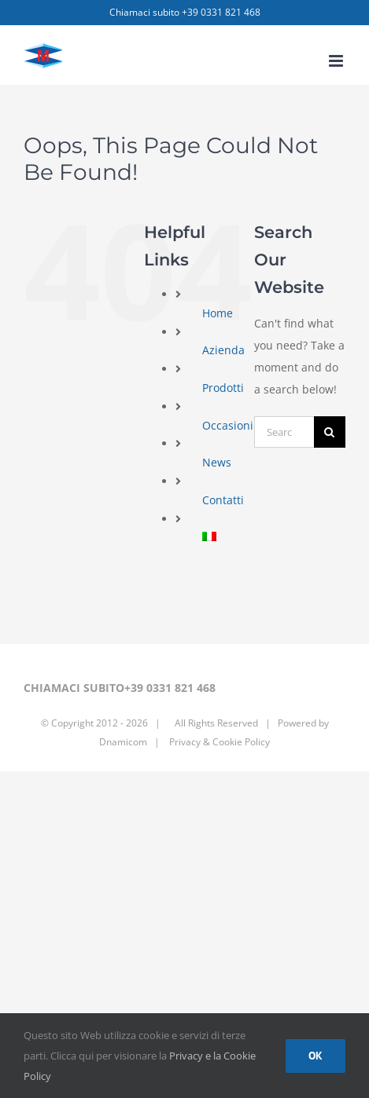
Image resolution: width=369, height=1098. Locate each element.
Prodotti (223, 387)
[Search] (329, 432)
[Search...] (284, 432)
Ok (315, 1056)
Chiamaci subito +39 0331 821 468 (184, 12)
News (216, 462)
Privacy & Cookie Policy (218, 741)
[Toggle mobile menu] (337, 61)
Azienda (223, 349)
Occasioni (227, 425)
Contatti (223, 499)
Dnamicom (123, 741)
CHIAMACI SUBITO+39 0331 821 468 (120, 687)
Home (217, 313)
